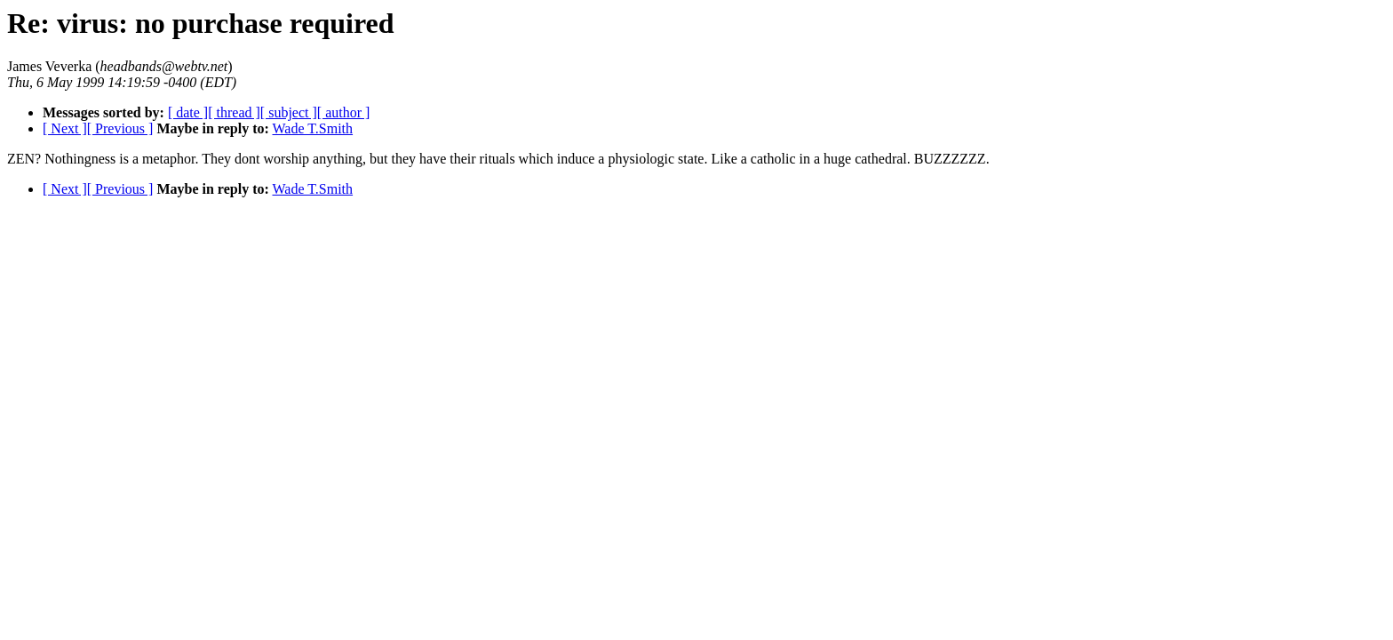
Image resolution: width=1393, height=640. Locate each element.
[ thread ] (234, 112)
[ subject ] (288, 112)
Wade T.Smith (313, 128)
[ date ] (188, 112)
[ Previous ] (120, 128)
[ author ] (343, 112)
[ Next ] (65, 128)
